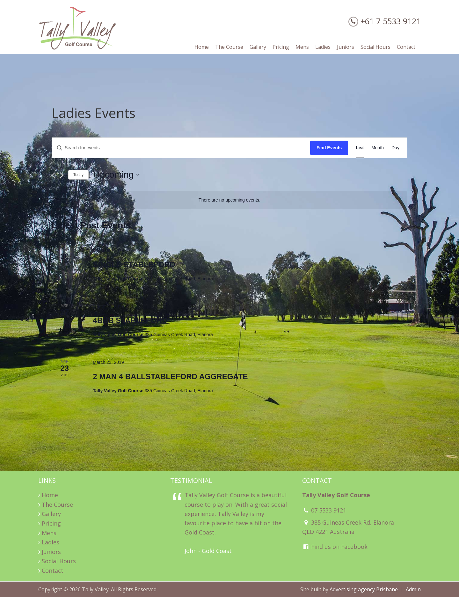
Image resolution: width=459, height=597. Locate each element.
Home (50, 495)
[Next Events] (61, 175)
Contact (52, 570)
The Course (57, 504)
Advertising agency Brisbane (364, 589)
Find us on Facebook (335, 546)
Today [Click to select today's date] (78, 175)
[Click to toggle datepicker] (116, 174)
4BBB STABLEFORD (130, 320)
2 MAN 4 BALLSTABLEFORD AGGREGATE (170, 376)
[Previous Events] (53, 175)
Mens (49, 533)
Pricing (51, 523)
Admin (413, 589)
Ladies (50, 542)
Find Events (329, 147)
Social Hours (59, 561)
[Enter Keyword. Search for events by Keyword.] (181, 148)
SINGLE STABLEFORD (134, 264)
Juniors (51, 552)
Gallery (51, 514)
